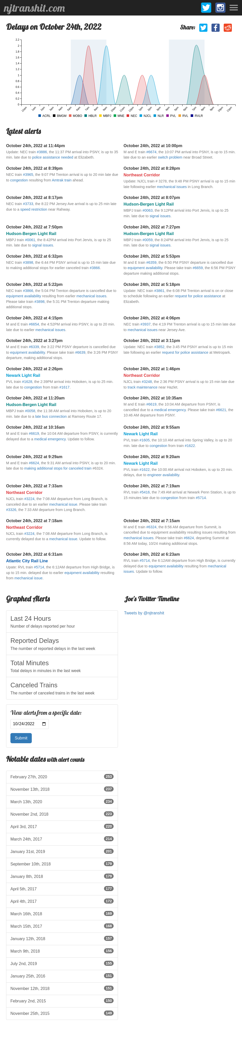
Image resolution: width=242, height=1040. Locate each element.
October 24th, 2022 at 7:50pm (34, 227)
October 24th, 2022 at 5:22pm (34, 284)
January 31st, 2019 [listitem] (62, 851)
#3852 (159, 347)
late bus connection (51, 416)
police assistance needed (52, 157)
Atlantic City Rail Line (27, 561)
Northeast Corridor (142, 175)
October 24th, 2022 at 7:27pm (152, 227)
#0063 (147, 210)
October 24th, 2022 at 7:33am (34, 486)
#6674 (151, 152)
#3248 (147, 382)
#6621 (221, 410)
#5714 (201, 498)
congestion (19, 180)
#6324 (151, 527)
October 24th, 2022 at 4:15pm (34, 318)
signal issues (159, 216)
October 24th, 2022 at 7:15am (152, 521)
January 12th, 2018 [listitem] (62, 938)
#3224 (29, 499)
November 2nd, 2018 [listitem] (62, 813)
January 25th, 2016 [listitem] (62, 975)
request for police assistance (198, 296)
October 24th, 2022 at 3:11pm (152, 340)
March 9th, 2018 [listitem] (62, 950)
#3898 (28, 262)
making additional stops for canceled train (58, 468)
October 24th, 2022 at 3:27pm (34, 340)
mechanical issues (172, 187)
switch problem (170, 157)
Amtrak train (62, 180)
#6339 (34, 347)
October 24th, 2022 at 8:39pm (34, 168)
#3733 (28, 204)
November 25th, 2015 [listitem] (62, 1013)
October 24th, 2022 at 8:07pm (152, 197)
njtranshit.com (34, 8)
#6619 (151, 404)
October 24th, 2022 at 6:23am (152, 554)
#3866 (95, 268)
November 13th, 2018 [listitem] (62, 788)
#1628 (27, 382)
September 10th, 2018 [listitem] (62, 863)
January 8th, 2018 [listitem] (62, 876)
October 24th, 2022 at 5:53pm (152, 256)
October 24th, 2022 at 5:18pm (152, 284)
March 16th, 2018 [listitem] (62, 913)
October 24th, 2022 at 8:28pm (152, 168)
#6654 (34, 324)
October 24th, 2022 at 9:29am (34, 457)
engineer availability (163, 475)
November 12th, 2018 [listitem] (62, 988)
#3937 (145, 324)
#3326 (11, 510)
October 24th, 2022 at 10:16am (35, 427)
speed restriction (33, 209)
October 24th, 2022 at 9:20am (152, 457)
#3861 (159, 291)
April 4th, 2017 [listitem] (62, 901)
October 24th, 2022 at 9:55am (152, 427)
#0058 (30, 411)
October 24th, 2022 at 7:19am (152, 486)
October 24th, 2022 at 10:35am (153, 398)
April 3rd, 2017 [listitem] (62, 826)
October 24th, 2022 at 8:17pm (34, 197)
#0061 (30, 240)
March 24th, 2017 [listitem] (62, 838)
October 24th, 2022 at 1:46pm (152, 369)
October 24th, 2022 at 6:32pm (34, 256)
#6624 (34, 463)
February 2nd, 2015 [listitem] (62, 1000)
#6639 (80, 352)
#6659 (198, 268)
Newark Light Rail (23, 375)
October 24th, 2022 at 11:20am (35, 398)
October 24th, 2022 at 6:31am (34, 554)
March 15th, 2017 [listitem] (62, 925)
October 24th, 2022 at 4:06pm (152, 318)
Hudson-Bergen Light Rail (149, 204)
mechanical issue (63, 504)
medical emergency (170, 410)
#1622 (190, 446)
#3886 (42, 152)
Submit (21, 738)
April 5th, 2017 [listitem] (62, 888)
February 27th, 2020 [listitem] (62, 776)
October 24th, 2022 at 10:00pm (153, 146)
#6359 (151, 262)
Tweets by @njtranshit (144, 613)
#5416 (145, 492)
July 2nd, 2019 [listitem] (62, 963)
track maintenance (143, 387)
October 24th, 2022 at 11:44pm (35, 146)
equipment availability (145, 268)
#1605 (145, 440)
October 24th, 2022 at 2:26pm (34, 369)
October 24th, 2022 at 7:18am (34, 521)
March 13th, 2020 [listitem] (62, 801)
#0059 (147, 240)
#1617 (64, 387)
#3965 (28, 175)
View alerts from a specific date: (46, 712)
